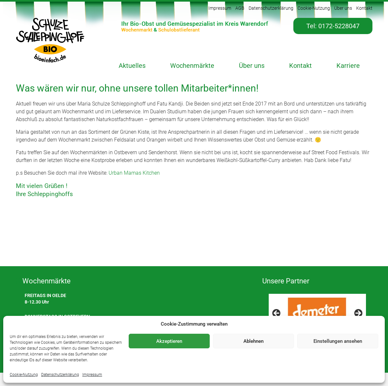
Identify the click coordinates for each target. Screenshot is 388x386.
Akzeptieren (169, 341)
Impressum (92, 374)
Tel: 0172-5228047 (332, 26)
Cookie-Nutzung (24, 374)
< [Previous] (277, 313)
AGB (239, 8)
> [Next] (358, 313)
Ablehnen (253, 341)
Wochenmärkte (192, 65)
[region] (317, 315)
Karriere (348, 65)
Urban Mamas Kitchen (134, 173)
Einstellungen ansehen (337, 341)
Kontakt (364, 8)
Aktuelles (132, 65)
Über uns (343, 8)
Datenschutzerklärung (60, 374)
